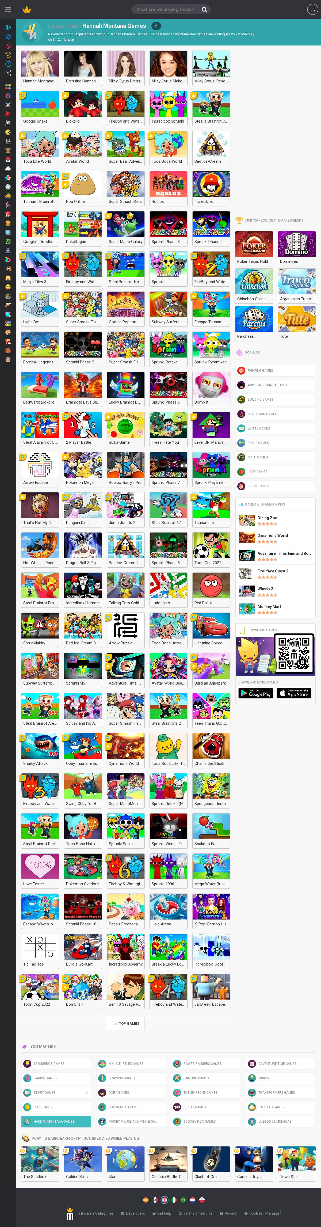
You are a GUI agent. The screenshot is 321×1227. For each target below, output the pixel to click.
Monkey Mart (269, 607)
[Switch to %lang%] (115, 1199)
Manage (272, 1212)
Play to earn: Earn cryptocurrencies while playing (80, 1138)
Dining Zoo (267, 518)
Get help (161, 1212)
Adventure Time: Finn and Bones (286, 553)
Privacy (228, 1212)
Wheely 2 (265, 589)
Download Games (257, 630)
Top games (125, 1024)
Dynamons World (273, 535)
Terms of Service (195, 1212)
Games (56, 26)
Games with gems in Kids (261, 504)
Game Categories (96, 1212)
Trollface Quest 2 (273, 571)
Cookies (253, 1212)
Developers (133, 1212)
